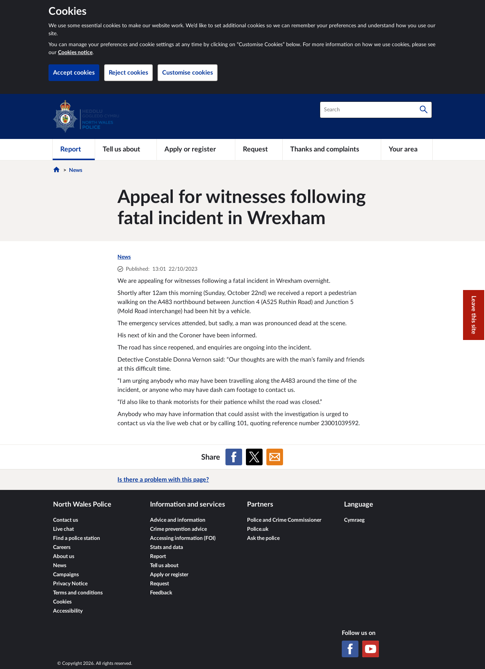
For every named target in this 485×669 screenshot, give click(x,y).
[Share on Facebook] (233, 457)
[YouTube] (370, 649)
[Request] (258, 149)
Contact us (65, 520)
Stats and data (166, 547)
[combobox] (376, 109)
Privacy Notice (70, 583)
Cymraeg (354, 520)
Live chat (63, 529)
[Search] (423, 109)
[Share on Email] (274, 457)
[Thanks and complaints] (332, 149)
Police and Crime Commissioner (284, 520)
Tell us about (164, 565)
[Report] (74, 149)
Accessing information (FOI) (183, 538)
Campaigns (66, 574)
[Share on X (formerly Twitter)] (254, 457)
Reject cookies (128, 73)
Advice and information (177, 520)
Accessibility (68, 611)
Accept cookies (74, 73)
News (75, 170)
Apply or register (169, 574)
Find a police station (76, 538)
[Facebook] (350, 649)
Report (158, 556)
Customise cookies (187, 73)
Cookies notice (75, 52)
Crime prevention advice (178, 529)
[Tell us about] (125, 149)
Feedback (161, 593)
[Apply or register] (196, 149)
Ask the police (263, 538)
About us (63, 556)
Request (159, 583)
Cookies (62, 602)
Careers (61, 547)
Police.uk (257, 529)
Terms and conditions (78, 593)
